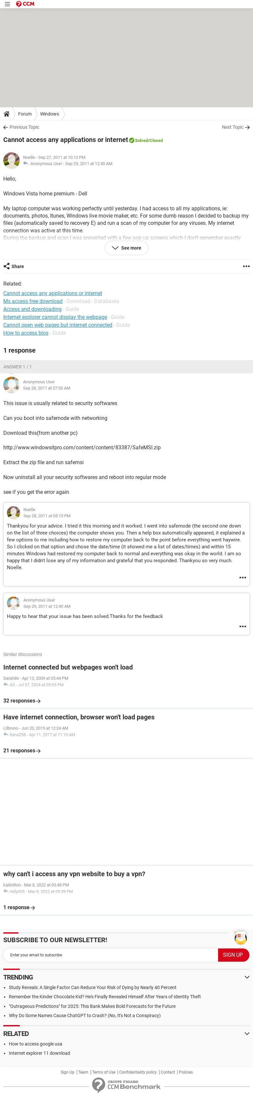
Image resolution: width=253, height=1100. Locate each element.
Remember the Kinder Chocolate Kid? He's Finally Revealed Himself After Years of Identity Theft (105, 996)
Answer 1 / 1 (17, 366)
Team (83, 1072)
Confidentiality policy (138, 1072)
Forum (25, 114)
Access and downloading (32, 309)
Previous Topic (24, 127)
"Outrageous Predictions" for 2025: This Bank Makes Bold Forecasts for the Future (92, 1006)
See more (130, 248)
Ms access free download (33, 301)
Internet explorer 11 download (39, 1053)
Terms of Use (103, 1072)
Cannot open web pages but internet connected (57, 325)
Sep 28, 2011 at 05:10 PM (46, 515)
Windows (49, 114)
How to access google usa (35, 1044)
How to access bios (25, 333)
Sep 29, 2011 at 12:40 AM (88, 163)
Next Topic (232, 127)
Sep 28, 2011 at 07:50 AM (46, 388)
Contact (168, 1072)
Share (18, 266)
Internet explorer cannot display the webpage (55, 317)
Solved (141, 140)
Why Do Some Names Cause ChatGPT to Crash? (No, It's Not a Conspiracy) (85, 1015)
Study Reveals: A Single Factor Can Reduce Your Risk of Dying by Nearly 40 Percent (93, 987)
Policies (186, 1072)
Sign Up (67, 1072)
